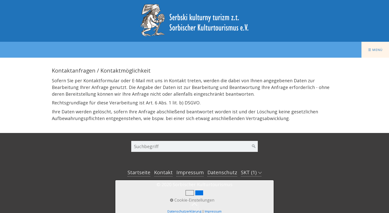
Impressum (190, 172)
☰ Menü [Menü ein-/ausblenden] (375, 49)
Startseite (139, 172)
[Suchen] (254, 146)
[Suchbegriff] (194, 146)
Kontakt (163, 172)
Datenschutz (222, 172)
